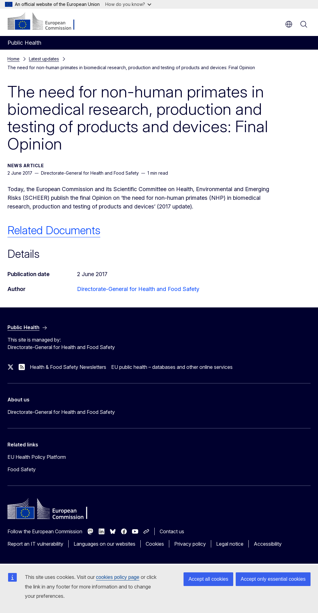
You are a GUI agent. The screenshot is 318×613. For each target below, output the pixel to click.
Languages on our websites (104, 544)
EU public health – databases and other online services (172, 367)
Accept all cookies (208, 579)
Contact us (172, 531)
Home (13, 58)
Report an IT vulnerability (35, 544)
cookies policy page (117, 577)
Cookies (155, 544)
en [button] (289, 24)
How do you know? (128, 4)
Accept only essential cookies (273, 579)
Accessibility (268, 544)
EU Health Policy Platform (36, 457)
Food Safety (21, 469)
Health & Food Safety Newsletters (68, 367)
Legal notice (229, 544)
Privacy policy (190, 544)
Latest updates (44, 58)
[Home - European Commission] (45, 21)
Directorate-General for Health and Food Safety (138, 289)
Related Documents (53, 230)
